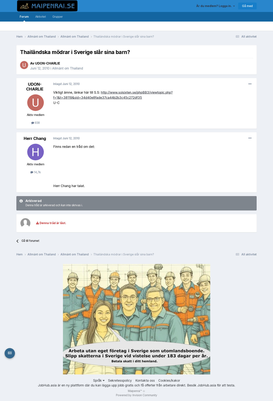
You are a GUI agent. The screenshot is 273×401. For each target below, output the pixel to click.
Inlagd (66, 84)
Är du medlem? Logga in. (215, 6)
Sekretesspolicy (120, 380)
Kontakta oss (145, 380)
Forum (24, 18)
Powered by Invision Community (136, 395)
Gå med (247, 6)
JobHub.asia (206, 385)
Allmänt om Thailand (67, 68)
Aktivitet (40, 16)
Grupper (57, 16)
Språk (99, 380)
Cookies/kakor (169, 380)
